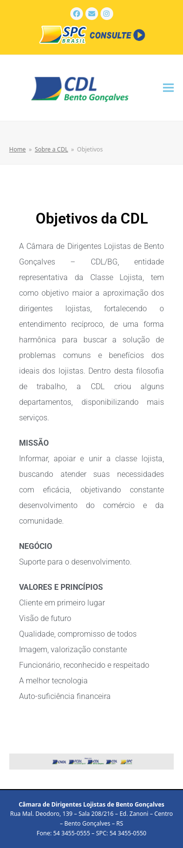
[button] (168, 88)
